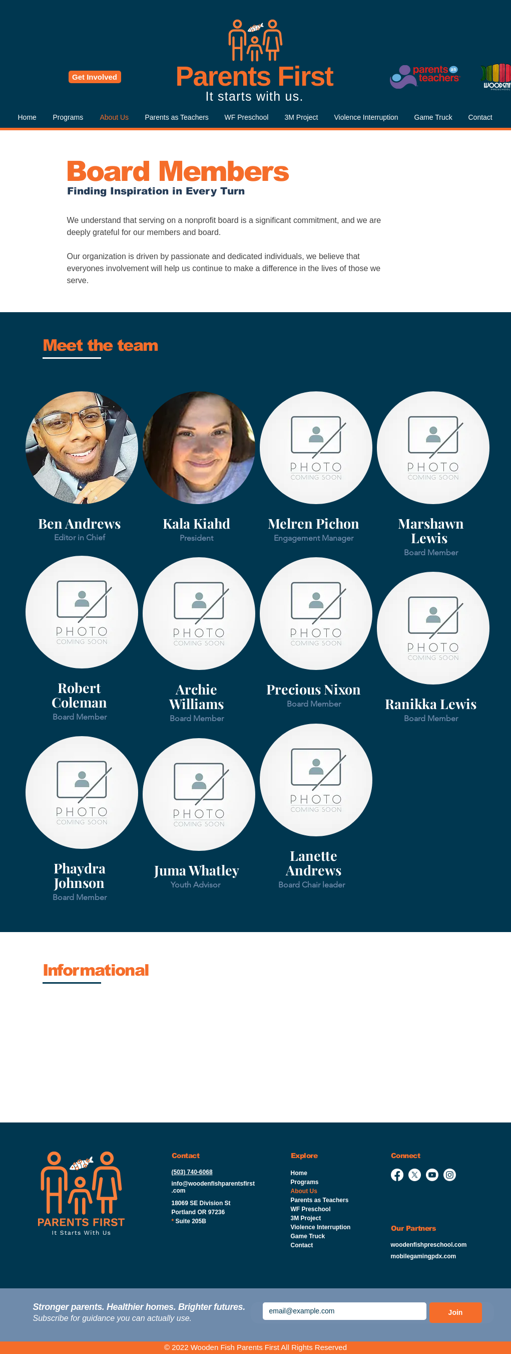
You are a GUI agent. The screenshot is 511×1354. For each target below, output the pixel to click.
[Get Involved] (95, 77)
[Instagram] (449, 1175)
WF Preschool (311, 1209)
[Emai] (341, 1311)
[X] (414, 1175)
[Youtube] (432, 1175)
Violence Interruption (321, 1227)
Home (299, 1173)
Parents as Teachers (320, 1200)
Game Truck (308, 1236)
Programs (305, 1182)
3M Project (306, 1218)
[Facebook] (397, 1175)
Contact (302, 1245)
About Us (304, 1191)
